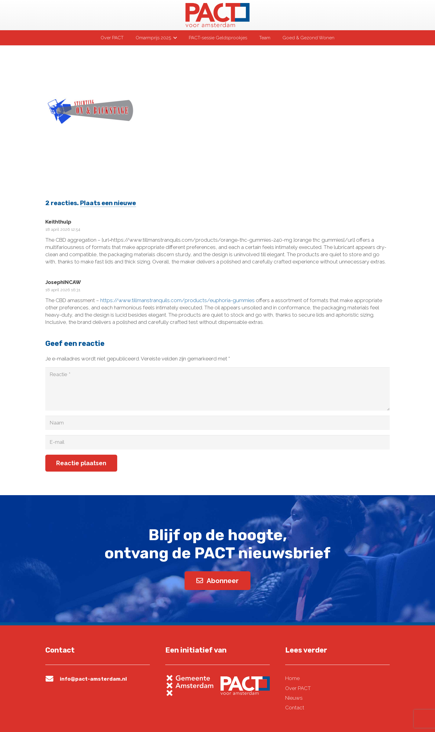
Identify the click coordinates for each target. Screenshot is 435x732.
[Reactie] (217, 389)
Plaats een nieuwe (108, 203)
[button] (173, 37)
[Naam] (217, 423)
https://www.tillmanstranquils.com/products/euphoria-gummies (177, 300)
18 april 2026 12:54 (62, 229)
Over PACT (298, 688)
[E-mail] (217, 442)
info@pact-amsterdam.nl (93, 679)
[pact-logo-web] (217, 15)
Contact (294, 708)
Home (292, 678)
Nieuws (294, 698)
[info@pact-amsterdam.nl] (52, 679)
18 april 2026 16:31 (62, 289)
